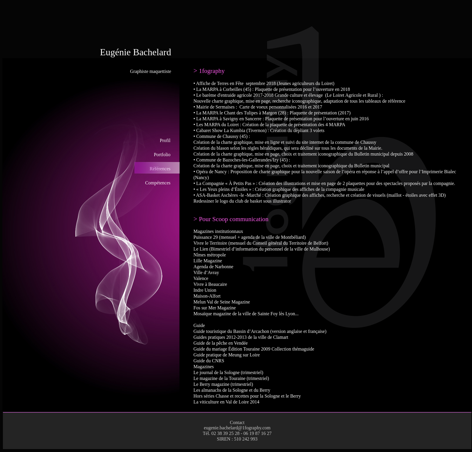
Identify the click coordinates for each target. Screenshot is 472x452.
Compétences (158, 182)
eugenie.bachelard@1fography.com (237, 427)
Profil (165, 140)
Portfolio (162, 154)
